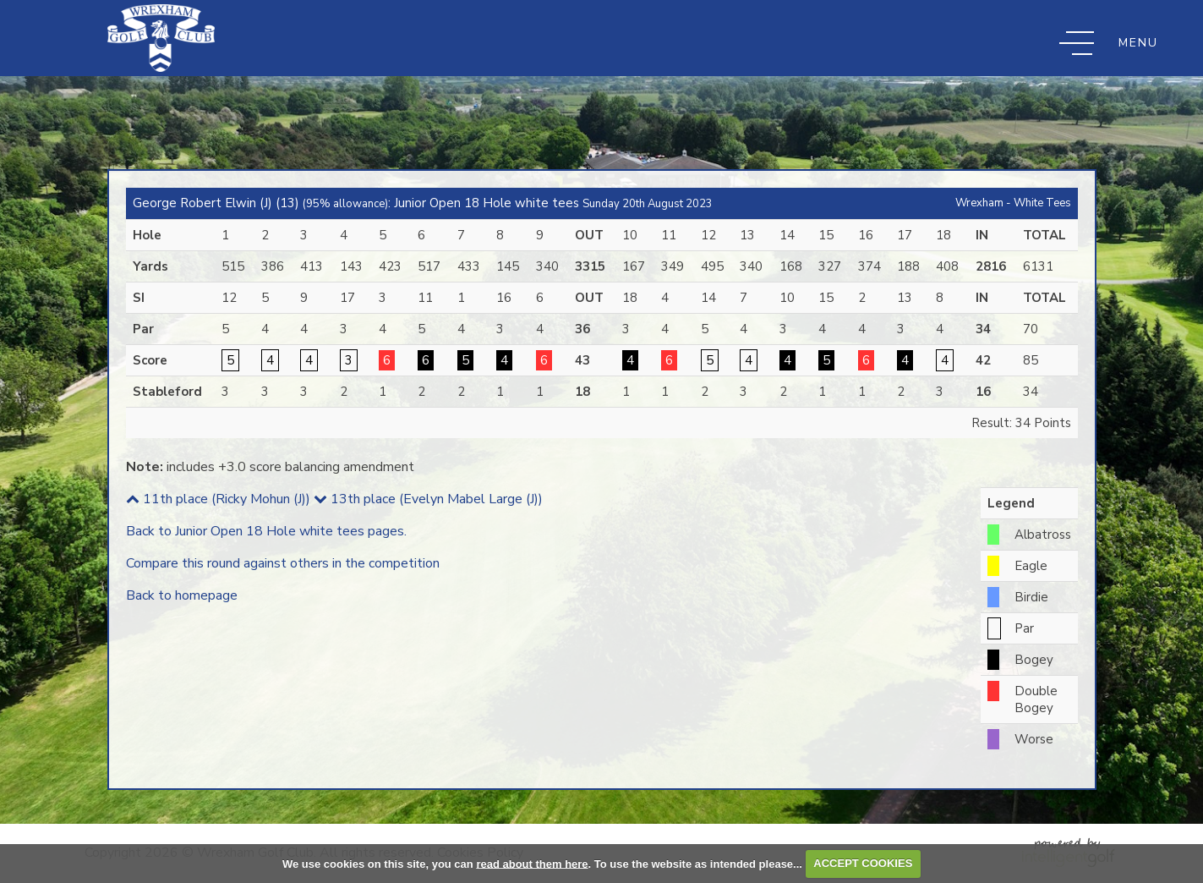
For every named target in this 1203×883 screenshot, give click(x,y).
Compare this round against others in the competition (283, 563)
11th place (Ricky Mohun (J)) (218, 499)
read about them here (532, 863)
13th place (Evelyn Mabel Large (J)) (428, 499)
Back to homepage (182, 595)
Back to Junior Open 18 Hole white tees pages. (266, 531)
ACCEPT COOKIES (862, 863)
